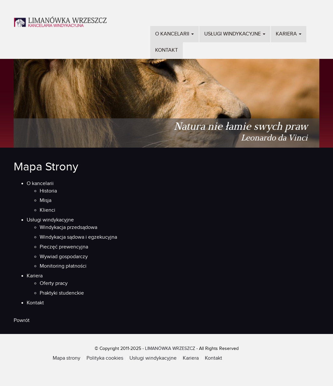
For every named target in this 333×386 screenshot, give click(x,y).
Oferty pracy (54, 283)
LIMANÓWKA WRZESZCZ (170, 348)
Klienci (47, 210)
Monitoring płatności (63, 266)
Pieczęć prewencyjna (64, 247)
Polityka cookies (105, 358)
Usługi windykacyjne (234, 34)
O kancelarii (174, 34)
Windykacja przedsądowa (68, 227)
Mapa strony (66, 358)
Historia (48, 191)
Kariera (288, 34)
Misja (45, 200)
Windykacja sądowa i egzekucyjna (78, 237)
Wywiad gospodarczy (64, 257)
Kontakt (166, 50)
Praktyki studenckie (62, 293)
